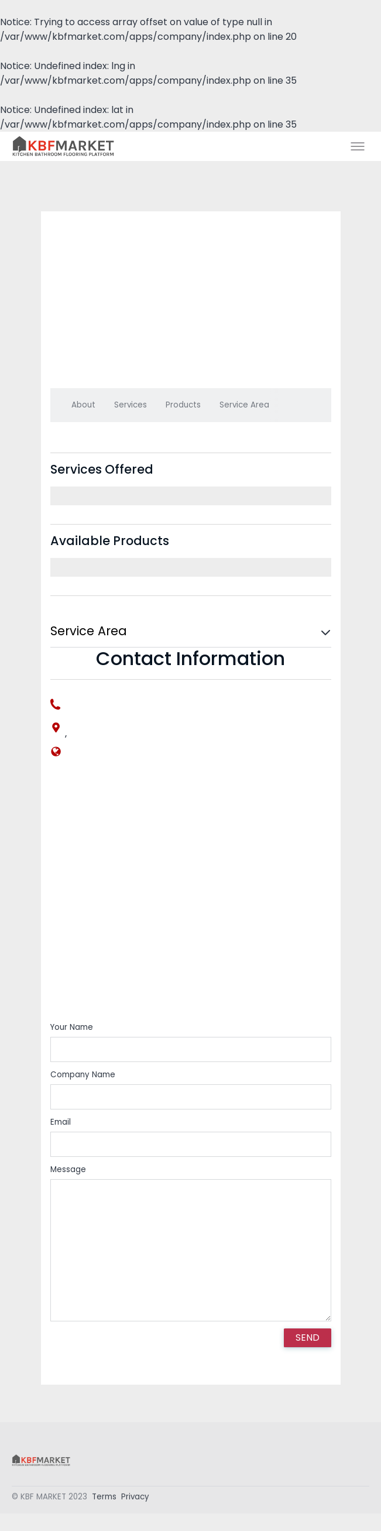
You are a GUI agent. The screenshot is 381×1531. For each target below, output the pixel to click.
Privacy (135, 1498)
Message (68, 1169)
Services (130, 404)
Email (60, 1122)
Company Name (82, 1074)
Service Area (244, 404)
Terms (104, 1498)
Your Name (71, 1027)
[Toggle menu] (357, 146)
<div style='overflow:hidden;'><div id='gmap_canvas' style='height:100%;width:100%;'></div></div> (190, 899)
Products (183, 404)
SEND (308, 1337)
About (83, 404)
